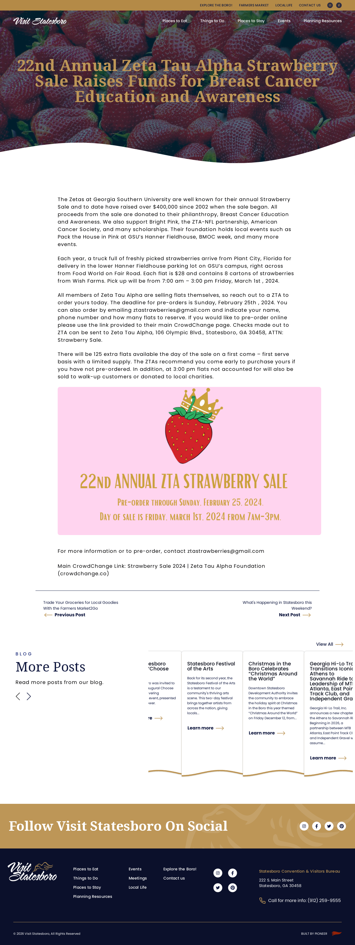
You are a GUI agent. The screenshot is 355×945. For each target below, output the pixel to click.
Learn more (153, 718)
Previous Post (70, 615)
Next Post (289, 615)
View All (324, 644)
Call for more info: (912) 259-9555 (300, 900)
